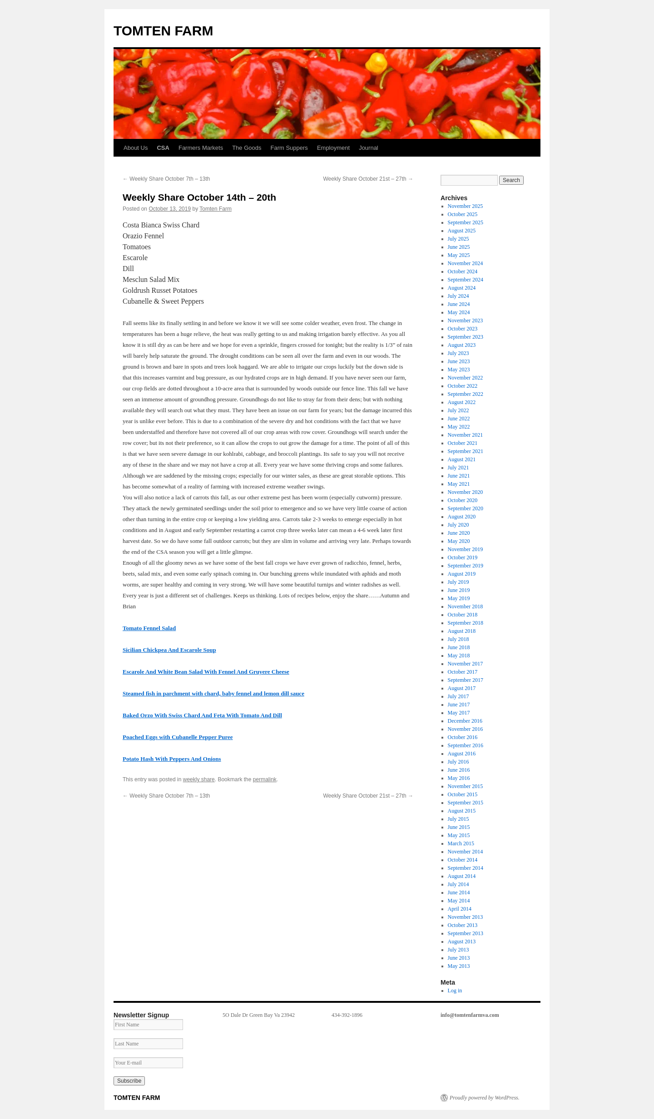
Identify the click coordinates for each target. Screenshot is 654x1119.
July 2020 (458, 525)
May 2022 (459, 427)
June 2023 (459, 361)
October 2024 (463, 271)
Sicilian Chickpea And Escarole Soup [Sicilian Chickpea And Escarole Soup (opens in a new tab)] (169, 649)
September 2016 (465, 745)
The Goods (246, 147)
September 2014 (465, 868)
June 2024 (459, 304)
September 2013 (465, 933)
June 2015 (459, 827)
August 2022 (462, 402)
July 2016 (458, 762)
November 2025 (465, 206)
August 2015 (462, 811)
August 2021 (462, 459)
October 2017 (463, 672)
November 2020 (465, 492)
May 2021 (459, 484)
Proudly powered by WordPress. (485, 1097)
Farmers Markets (200, 147)
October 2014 (463, 860)
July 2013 (458, 949)
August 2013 (462, 941)
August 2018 (462, 631)
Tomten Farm (215, 209)
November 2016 (465, 729)
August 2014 (462, 876)
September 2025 (465, 222)
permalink (265, 779)
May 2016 (459, 778)
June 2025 (459, 247)
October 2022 (463, 386)
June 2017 (459, 704)
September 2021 (465, 451)
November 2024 (465, 263)
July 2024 (458, 296)
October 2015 (463, 794)
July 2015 (458, 819)
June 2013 (459, 958)
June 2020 (459, 533)
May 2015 (459, 835)
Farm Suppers (289, 147)
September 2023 (465, 337)
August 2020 (462, 516)
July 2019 (458, 582)
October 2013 (463, 925)
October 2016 (463, 737)
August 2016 (462, 753)
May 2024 (459, 312)
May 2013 (459, 966)
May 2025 (459, 255)
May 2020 (459, 541)
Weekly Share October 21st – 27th (368, 179)
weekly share (199, 779)
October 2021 (463, 443)
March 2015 (461, 843)
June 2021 (459, 476)
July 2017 (458, 696)
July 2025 (458, 239)
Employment (333, 147)
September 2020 (465, 508)
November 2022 (465, 378)
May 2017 (459, 713)
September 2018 (465, 623)
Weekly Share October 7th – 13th (166, 179)
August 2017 (462, 688)
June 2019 (459, 590)
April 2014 (459, 909)
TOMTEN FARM (163, 30)
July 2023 (458, 353)
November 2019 (465, 549)
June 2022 (459, 418)
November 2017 (465, 664)
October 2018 (463, 614)
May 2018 (459, 655)
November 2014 (465, 851)
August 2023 (462, 345)
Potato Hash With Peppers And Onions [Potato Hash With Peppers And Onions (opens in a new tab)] (172, 758)
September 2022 (465, 394)
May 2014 (459, 900)
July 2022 (458, 410)
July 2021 (458, 467)
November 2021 (465, 435)
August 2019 (462, 574)
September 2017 (465, 680)
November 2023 (465, 320)
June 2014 (459, 892)
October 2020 (463, 500)
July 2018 (458, 639)
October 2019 (463, 557)
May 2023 (459, 369)
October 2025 (463, 214)
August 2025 (462, 230)
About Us (136, 147)
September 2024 (465, 279)
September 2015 (465, 802)
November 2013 (465, 917)
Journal (368, 147)
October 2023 (463, 328)
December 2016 (465, 721)
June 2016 (459, 770)
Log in (455, 990)
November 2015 (465, 786)
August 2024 (462, 288)
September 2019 (465, 565)
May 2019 (459, 598)
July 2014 (458, 884)
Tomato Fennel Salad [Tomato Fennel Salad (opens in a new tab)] (149, 628)
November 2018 (465, 606)
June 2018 (459, 647)
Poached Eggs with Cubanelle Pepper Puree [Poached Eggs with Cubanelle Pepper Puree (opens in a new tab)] (178, 737)
